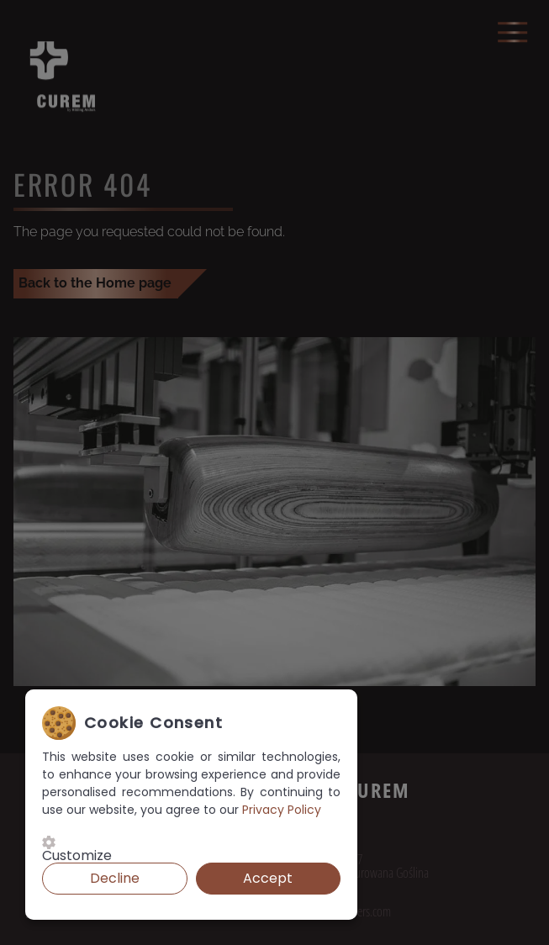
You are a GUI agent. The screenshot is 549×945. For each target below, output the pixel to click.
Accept (268, 878)
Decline (115, 878)
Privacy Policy (281, 809)
